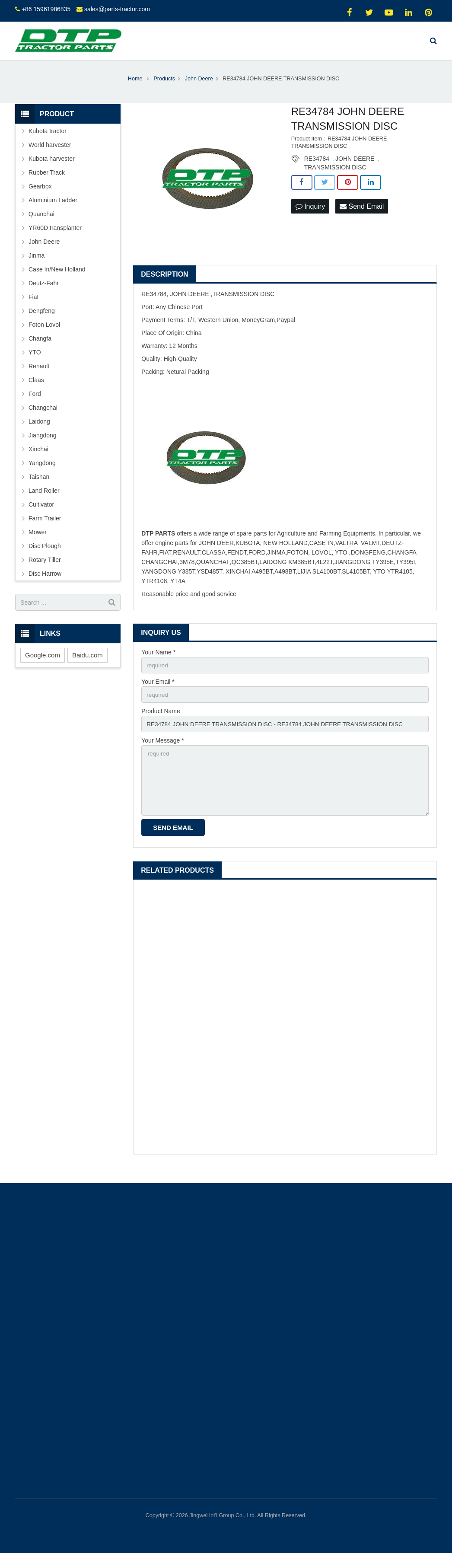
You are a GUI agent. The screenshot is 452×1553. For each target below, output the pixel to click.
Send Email (362, 216)
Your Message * (162, 751)
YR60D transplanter (55, 237)
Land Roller (44, 500)
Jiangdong (43, 444)
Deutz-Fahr (44, 292)
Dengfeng (42, 320)
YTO (35, 361)
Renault (39, 375)
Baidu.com (87, 664)
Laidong (39, 430)
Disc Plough (45, 555)
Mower (38, 541)
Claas (36, 389)
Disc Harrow (45, 583)
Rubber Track (47, 182)
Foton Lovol (44, 334)
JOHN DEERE (354, 168)
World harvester (50, 154)
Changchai (43, 417)
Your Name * (158, 661)
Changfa (40, 347)
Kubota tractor (48, 140)
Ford (35, 403)
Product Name (160, 721)
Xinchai (38, 458)
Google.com (42, 664)
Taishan (39, 486)
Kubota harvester (52, 168)
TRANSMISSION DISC (335, 176)
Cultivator (41, 513)
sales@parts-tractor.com (117, 9)
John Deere (44, 251)
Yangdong (42, 472)
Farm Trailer (45, 527)
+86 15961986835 (46, 9)
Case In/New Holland (57, 278)
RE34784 (316, 168)
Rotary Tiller (45, 569)
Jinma (37, 264)
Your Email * (158, 692)
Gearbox (40, 195)
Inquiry (310, 216)
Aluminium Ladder (53, 209)
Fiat (33, 306)
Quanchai (41, 223)
